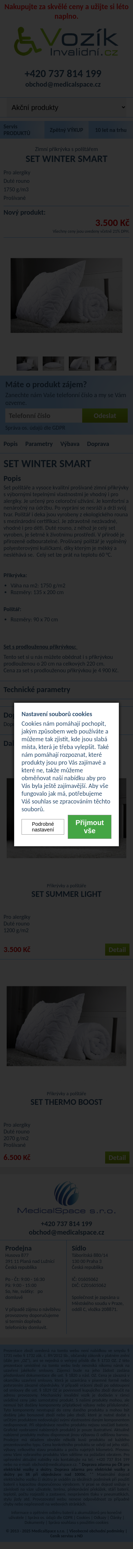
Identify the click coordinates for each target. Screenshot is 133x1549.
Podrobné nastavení (43, 826)
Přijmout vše (89, 827)
